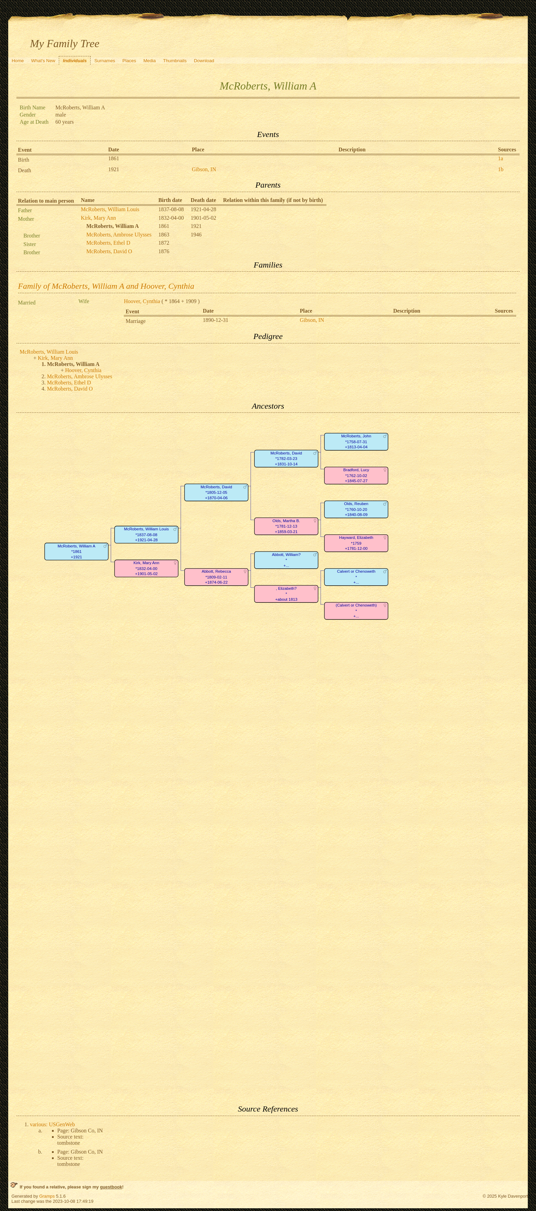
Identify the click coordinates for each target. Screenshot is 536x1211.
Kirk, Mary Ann (98, 218)
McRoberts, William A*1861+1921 (76, 551)
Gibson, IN (204, 169)
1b (501, 169)
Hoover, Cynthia (142, 301)
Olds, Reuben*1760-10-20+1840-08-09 (356, 509)
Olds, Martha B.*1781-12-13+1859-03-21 (286, 526)
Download (204, 60)
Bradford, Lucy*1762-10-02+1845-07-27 (356, 476)
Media (149, 60)
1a (500, 158)
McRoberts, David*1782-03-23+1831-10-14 (286, 458)
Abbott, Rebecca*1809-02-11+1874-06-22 (216, 577)
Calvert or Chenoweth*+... (356, 577)
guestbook (111, 1186)
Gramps (47, 1196)
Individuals (75, 60)
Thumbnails (175, 60)
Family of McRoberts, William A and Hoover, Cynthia (106, 286)
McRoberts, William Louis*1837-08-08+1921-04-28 (146, 535)
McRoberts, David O (109, 251)
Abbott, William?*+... (286, 560)
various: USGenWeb (52, 1124)
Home (18, 60)
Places (129, 60)
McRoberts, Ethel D (108, 243)
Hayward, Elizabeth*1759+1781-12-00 (356, 543)
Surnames (104, 60)
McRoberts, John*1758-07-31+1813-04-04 (356, 442)
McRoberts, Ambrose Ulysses (119, 234)
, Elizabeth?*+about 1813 (286, 594)
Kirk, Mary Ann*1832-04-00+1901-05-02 (146, 568)
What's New (43, 60)
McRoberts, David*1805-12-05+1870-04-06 (216, 492)
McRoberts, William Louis (110, 209)
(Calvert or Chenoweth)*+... (356, 611)
